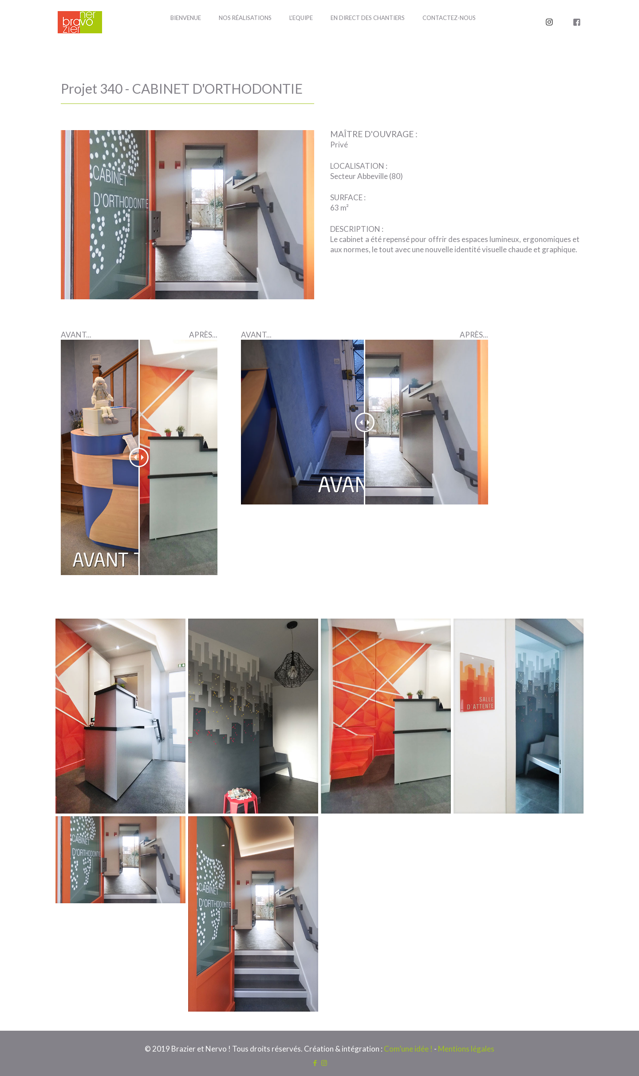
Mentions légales (466, 1048)
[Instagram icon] (324, 1063)
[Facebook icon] (315, 1063)
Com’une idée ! (408, 1048)
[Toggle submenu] (245, 40)
